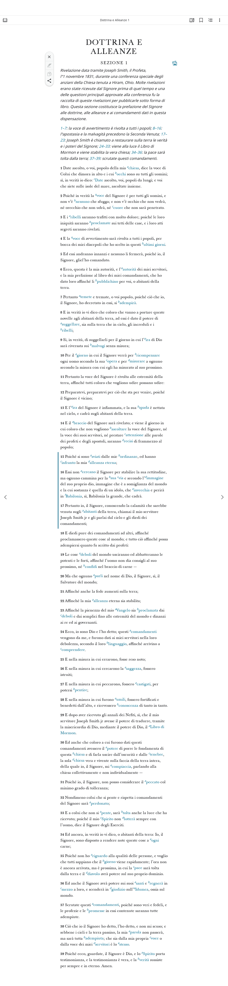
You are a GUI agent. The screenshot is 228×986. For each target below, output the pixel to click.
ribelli (75, 216)
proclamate (100, 222)
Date (98, 180)
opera (111, 361)
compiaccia (120, 766)
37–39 (95, 159)
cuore (117, 207)
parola (135, 932)
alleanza (100, 600)
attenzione (134, 434)
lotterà (128, 818)
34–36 (136, 153)
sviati (95, 456)
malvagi (97, 345)
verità (143, 959)
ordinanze (127, 456)
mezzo (66, 889)
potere (111, 748)
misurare (136, 361)
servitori (101, 944)
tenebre (156, 754)
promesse (96, 910)
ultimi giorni (153, 244)
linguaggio (117, 643)
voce (99, 195)
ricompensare (147, 355)
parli (98, 575)
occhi (120, 173)
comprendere (72, 649)
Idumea (141, 889)
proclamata (147, 610)
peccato (152, 781)
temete (85, 296)
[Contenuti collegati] (174, 63)
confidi (90, 566)
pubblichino (106, 281)
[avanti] (222, 497)
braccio (79, 422)
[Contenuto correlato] (210, 20)
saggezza (133, 668)
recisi (127, 440)
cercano (88, 471)
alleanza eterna (102, 462)
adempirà (127, 302)
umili (120, 699)
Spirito (106, 818)
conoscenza (127, 705)
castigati (142, 683)
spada (143, 407)
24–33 (104, 147)
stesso (123, 944)
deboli (85, 554)
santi (139, 883)
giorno (81, 355)
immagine (154, 477)
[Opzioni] (219, 20)
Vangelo (122, 610)
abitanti (89, 511)
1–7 (63, 129)
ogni (154, 840)
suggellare (70, 324)
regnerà (155, 883)
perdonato (99, 803)
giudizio (117, 889)
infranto (67, 462)
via (120, 477)
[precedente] (6, 497)
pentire (80, 689)
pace (137, 867)
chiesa (133, 167)
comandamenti (143, 631)
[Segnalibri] (201, 20)
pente (105, 812)
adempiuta (94, 938)
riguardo (99, 855)
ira (147, 339)
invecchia (141, 489)
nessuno (82, 201)
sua (112, 477)
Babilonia (73, 496)
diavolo (93, 873)
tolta (125, 812)
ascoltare (118, 428)
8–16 (157, 129)
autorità (128, 269)
